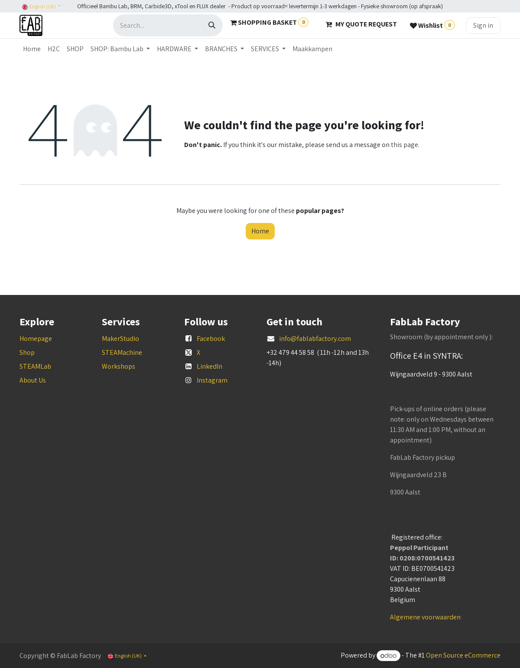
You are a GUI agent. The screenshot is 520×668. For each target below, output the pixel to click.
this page (404, 144)
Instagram (212, 380)
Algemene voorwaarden (425, 617)
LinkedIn (209, 366)
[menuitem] (32, 49)
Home (260, 231)
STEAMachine (122, 352)
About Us (33, 380)
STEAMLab (35, 366)
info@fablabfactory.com (315, 338)
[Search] (212, 25)
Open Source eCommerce (463, 655)
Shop (27, 352)
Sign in (483, 25)
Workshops (118, 366)
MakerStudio (120, 338)
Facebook (211, 338)
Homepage (36, 338)
